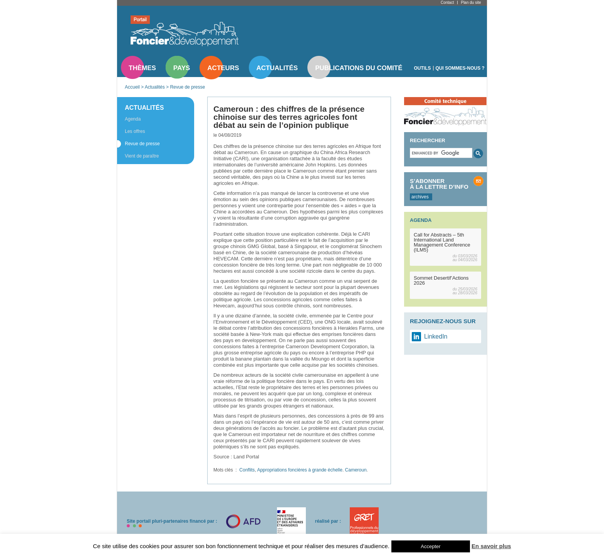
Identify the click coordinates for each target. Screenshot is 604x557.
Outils (422, 68)
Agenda (133, 119)
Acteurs (223, 68)
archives (420, 197)
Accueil (132, 87)
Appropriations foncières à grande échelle (299, 470)
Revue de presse (187, 87)
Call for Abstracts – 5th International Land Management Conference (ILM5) (442, 242)
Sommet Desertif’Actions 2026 (441, 280)
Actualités (277, 68)
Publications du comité (358, 68)
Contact (447, 2)
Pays (181, 68)
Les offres (135, 131)
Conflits (247, 470)
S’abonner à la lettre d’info (439, 184)
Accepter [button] (430, 546)
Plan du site (471, 2)
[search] (440, 152)
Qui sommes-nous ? (460, 68)
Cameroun (356, 470)
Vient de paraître (142, 156)
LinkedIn (436, 336)
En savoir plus (491, 546)
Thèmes (142, 68)
